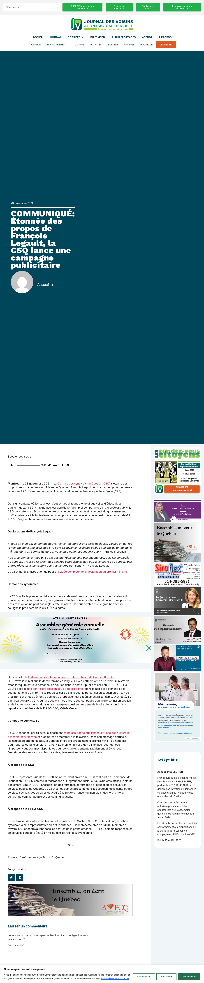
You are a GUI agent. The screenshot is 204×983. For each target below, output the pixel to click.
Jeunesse (166, 44)
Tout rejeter (166, 976)
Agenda (147, 37)
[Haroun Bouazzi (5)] (177, 670)
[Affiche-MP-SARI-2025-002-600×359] (177, 642)
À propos (165, 37)
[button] (11, 877)
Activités (96, 44)
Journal (55, 37)
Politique (146, 44)
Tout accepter (189, 976)
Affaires (129, 44)
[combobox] (33, 7)
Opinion (36, 44)
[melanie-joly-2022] (177, 614)
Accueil (37, 37)
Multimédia (98, 37)
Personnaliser (144, 976)
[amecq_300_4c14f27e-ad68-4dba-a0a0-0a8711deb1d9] (177, 560)
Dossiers (75, 37)
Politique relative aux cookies (115, 978)
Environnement (57, 44)
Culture (78, 44)
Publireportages (124, 37)
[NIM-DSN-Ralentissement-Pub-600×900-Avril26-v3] (177, 741)
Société (113, 44)
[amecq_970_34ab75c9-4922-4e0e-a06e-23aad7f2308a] (70, 915)
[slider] (27, 465)
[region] (102, 974)
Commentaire (16, 945)
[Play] (11, 465)
